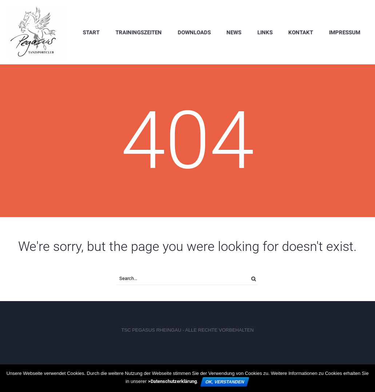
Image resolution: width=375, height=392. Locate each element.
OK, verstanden (225, 381)
